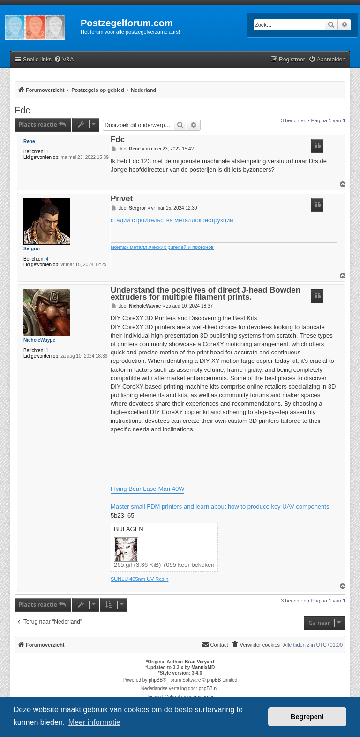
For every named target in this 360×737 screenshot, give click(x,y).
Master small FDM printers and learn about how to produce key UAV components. (221, 506)
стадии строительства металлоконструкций (172, 220)
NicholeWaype (39, 340)
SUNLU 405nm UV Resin (140, 579)
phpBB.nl (208, 688)
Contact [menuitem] (215, 644)
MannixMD (203, 667)
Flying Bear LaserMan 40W (148, 488)
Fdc (22, 110)
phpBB (156, 680)
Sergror (31, 248)
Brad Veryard (199, 661)
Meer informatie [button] (94, 722)
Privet (122, 199)
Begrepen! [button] (307, 717)
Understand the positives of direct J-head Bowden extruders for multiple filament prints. (205, 294)
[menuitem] (64, 59)
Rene (29, 141)
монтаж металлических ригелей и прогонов (162, 247)
